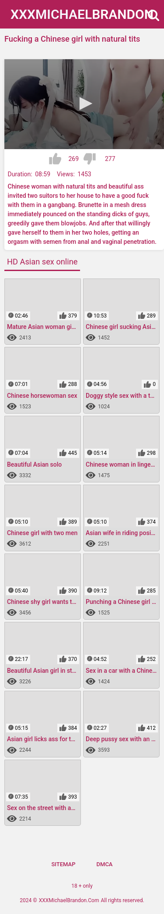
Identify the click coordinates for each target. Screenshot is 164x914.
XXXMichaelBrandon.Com (69, 900)
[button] (84, 103)
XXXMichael (82, 14)
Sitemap (63, 864)
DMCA (105, 864)
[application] (84, 104)
